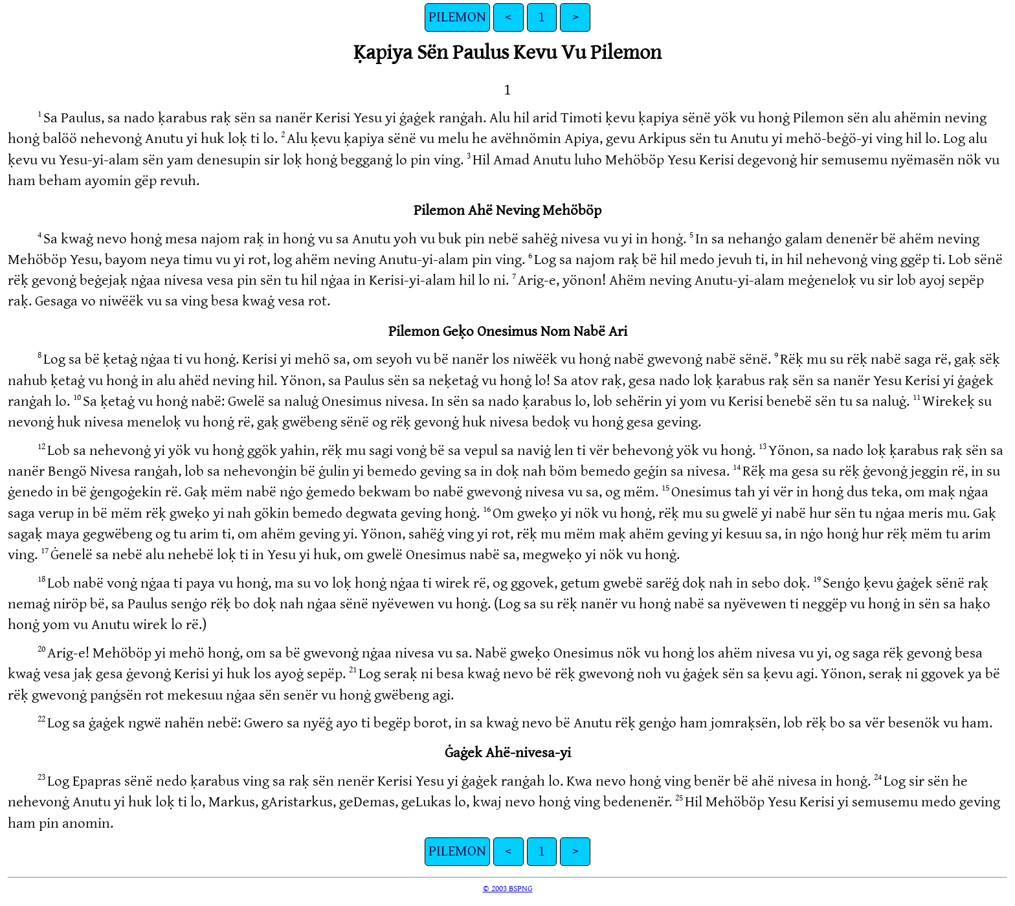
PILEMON (457, 17)
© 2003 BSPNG (508, 888)
